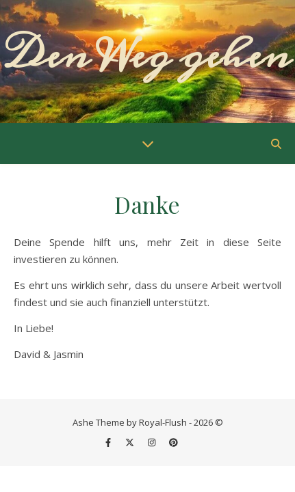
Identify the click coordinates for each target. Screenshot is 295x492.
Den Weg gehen (147, 55)
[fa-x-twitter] (130, 442)
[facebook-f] (109, 442)
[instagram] (152, 442)
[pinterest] (173, 442)
